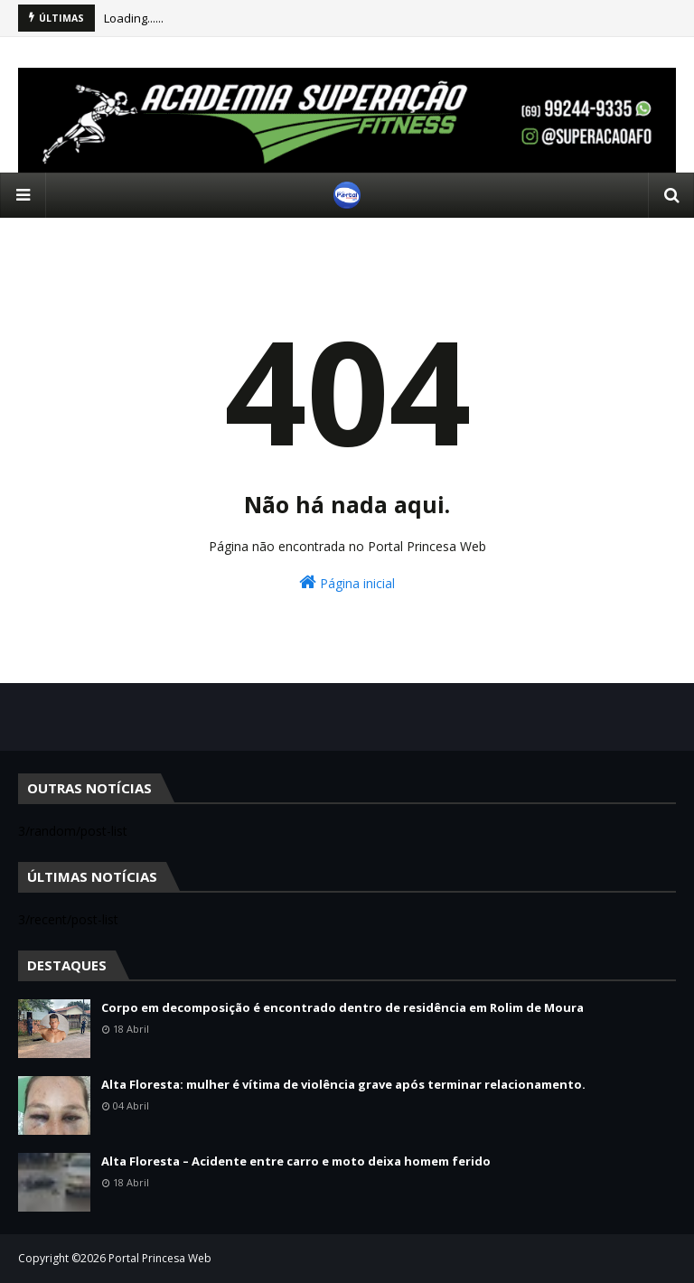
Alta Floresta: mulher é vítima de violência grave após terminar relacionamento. (343, 1084)
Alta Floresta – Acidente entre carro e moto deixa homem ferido (296, 1161)
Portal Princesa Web (159, 1258)
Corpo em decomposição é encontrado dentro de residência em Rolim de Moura (342, 1007)
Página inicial (347, 582)
